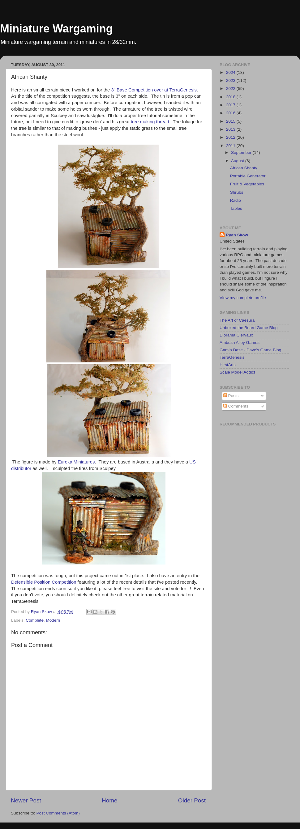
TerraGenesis (232, 357)
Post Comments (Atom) (58, 813)
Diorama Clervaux (236, 335)
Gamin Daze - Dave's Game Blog (250, 350)
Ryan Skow (237, 235)
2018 (231, 97)
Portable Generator (248, 176)
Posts (231, 395)
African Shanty (243, 168)
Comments (235, 406)
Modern (53, 620)
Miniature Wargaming (56, 28)
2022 (231, 88)
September (242, 152)
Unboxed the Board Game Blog (249, 327)
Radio (235, 200)
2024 (231, 72)
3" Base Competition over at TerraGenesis (153, 89)
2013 (231, 129)
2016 (231, 113)
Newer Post (26, 800)
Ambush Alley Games (239, 342)
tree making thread (150, 121)
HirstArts (228, 364)
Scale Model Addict (237, 372)
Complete (35, 620)
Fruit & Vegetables (247, 184)
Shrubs (236, 192)
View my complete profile (243, 297)
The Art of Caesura (237, 320)
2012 (231, 137)
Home (109, 800)
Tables (236, 208)
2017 (231, 105)
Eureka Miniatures (76, 461)
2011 (231, 145)
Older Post (192, 800)
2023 (231, 80)
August (238, 161)
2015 (231, 121)
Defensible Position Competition (43, 582)
